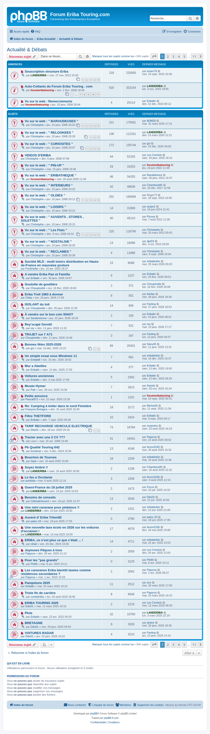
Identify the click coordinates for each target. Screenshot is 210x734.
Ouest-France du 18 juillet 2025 (48, 487)
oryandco (152, 425)
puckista (30, 480)
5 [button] (184, 56)
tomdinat (36, 451)
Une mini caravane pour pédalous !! (52, 507)
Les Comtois (154, 154)
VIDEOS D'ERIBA (38, 155)
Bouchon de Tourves (41, 457)
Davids (151, 385)
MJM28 (151, 120)
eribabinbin (153, 261)
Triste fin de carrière (40, 593)
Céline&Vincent (40, 501)
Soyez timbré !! (36, 467)
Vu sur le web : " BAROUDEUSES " (51, 121)
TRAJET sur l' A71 (38, 334)
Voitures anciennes (39, 376)
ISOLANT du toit (37, 304)
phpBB (93, 713)
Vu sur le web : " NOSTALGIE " (48, 241)
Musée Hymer (35, 386)
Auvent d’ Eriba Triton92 (43, 517)
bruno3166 (153, 446)
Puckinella (31, 268)
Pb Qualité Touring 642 (42, 447)
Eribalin (151, 100)
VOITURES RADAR (39, 633)
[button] (154, 56)
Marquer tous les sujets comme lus (113, 56)
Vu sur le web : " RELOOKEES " (49, 132)
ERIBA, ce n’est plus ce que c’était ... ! (54, 540)
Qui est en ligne (18, 663)
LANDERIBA (39, 75)
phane (150, 622)
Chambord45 (155, 185)
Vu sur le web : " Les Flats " (46, 230)
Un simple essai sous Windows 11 (51, 356)
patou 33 (36, 521)
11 (98, 94)
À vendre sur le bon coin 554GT (49, 314)
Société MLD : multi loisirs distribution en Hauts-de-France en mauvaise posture (60, 263)
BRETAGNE (34, 623)
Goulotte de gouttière (41, 284)
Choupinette (38, 288)
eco (149, 582)
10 (93, 94)
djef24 (150, 241)
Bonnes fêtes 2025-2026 (43, 344)
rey (32, 328)
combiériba (37, 596)
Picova (151, 216)
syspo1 (151, 206)
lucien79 (152, 71)
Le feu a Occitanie (38, 477)
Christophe (37, 124)
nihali (34, 543)
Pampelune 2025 (37, 583)
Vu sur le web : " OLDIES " (45, 195)
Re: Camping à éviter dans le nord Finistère (58, 406)
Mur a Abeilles (36, 366)
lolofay (151, 293)
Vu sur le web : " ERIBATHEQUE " (50, 175)
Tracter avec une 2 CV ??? (45, 437)
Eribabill (35, 359)
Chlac (28, 297)
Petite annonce (36, 396)
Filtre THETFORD (38, 416)
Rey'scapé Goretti (38, 324)
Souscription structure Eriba (46, 71)
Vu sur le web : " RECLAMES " (48, 251)
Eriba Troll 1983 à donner (44, 294)
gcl (148, 143)
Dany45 (151, 344)
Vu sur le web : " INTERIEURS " (49, 185)
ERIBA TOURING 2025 (41, 603)
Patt (33, 389)
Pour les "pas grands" (42, 560)
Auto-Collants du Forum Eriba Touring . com (59, 86)
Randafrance (154, 174)
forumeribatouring (42, 90)
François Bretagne (36, 409)
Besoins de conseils (40, 497)
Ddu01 (34, 429)
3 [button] (173, 56)
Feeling (151, 303)
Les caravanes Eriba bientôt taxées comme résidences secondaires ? (56, 572)
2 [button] (168, 56)
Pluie (29, 613)
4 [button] (179, 56)
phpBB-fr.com (111, 718)
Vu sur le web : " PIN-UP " (44, 165)
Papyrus (152, 436)
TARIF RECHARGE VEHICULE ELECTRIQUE (58, 426)
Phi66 (34, 563)
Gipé (33, 461)
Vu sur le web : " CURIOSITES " (49, 144)
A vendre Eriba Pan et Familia (47, 274)
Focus (150, 487)
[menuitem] (35, 31)
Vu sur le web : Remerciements (48, 101)
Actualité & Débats (27, 49)
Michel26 (152, 405)
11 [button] (194, 56)
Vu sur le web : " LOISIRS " (45, 207)
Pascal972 (31, 399)
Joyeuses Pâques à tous (43, 550)
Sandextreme (39, 318)
